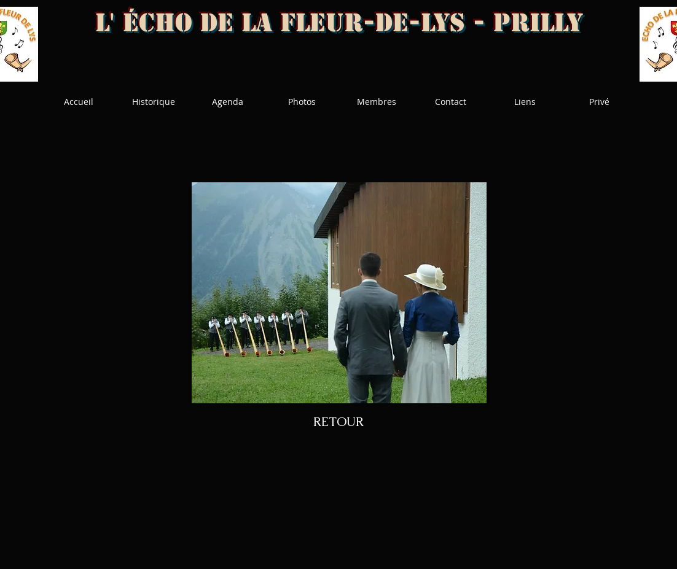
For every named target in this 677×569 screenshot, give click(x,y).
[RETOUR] (338, 421)
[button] (339, 292)
